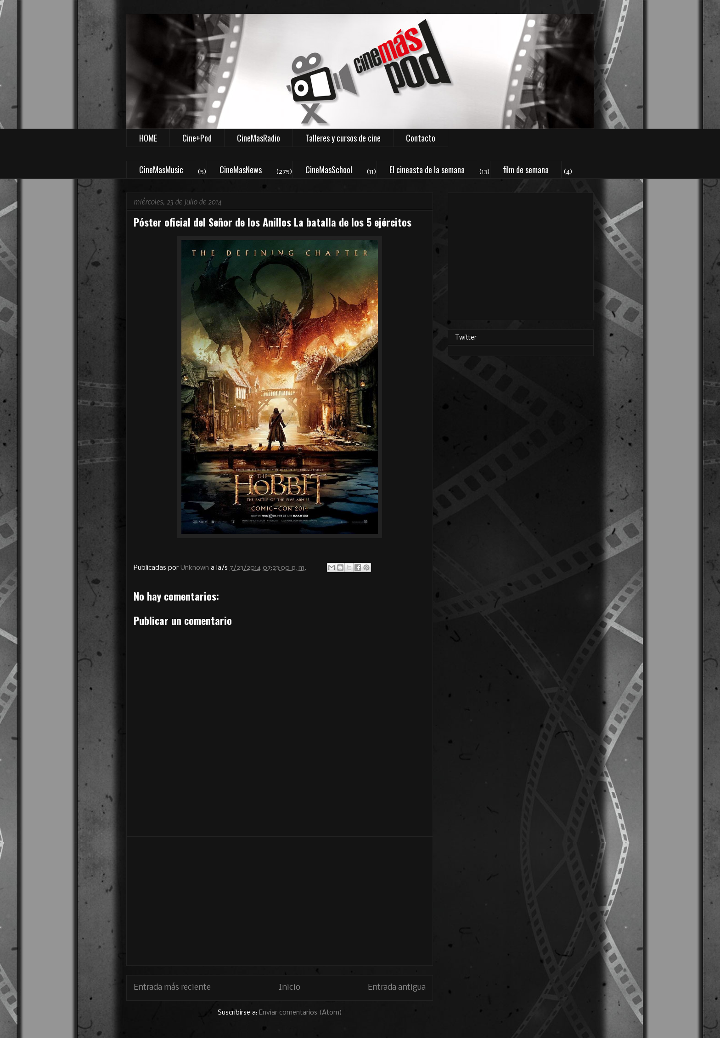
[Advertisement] (280, 901)
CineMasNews (240, 170)
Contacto (420, 138)
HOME (148, 138)
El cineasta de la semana (427, 170)
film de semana (526, 170)
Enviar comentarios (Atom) (300, 1012)
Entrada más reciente (172, 987)
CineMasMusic (161, 170)
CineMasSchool (328, 170)
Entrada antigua (397, 987)
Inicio (289, 987)
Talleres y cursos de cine (343, 138)
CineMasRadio (258, 138)
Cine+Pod (197, 138)
